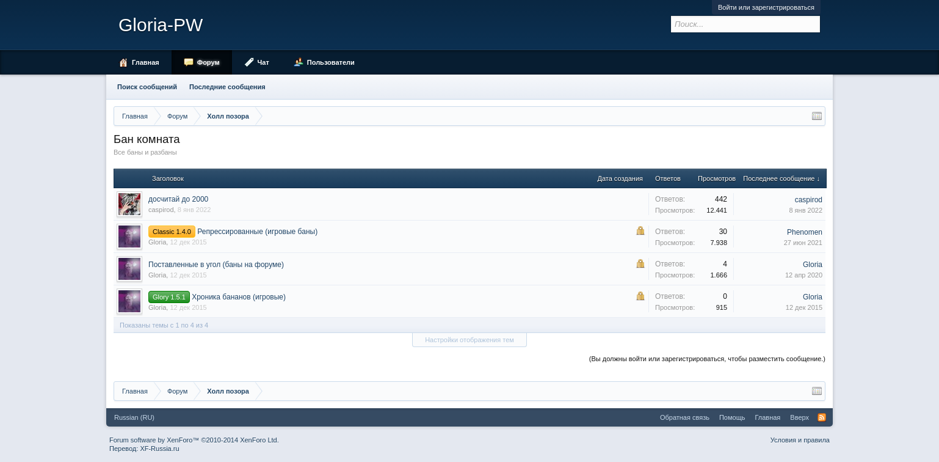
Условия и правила (800, 440)
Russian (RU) (134, 417)
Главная (145, 62)
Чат (263, 62)
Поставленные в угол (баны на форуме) (216, 264)
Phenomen (804, 232)
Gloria (157, 242)
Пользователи (331, 62)
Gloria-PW (160, 25)
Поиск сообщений (147, 86)
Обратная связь (684, 417)
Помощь (732, 417)
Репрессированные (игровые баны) (257, 231)
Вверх (799, 417)
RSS (822, 417)
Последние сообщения (227, 86)
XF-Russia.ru (159, 448)
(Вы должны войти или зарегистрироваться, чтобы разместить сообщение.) (707, 358)
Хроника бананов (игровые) (239, 297)
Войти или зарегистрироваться (766, 7)
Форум (208, 62)
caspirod (161, 209)
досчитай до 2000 (178, 199)
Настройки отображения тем (469, 339)
